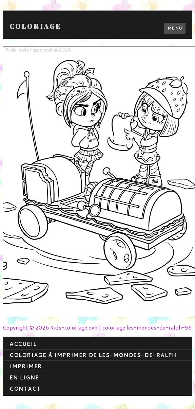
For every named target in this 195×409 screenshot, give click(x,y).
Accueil (22, 344)
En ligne (24, 377)
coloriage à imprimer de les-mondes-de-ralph (93, 355)
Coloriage (35, 26)
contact (25, 388)
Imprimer (25, 366)
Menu (175, 28)
